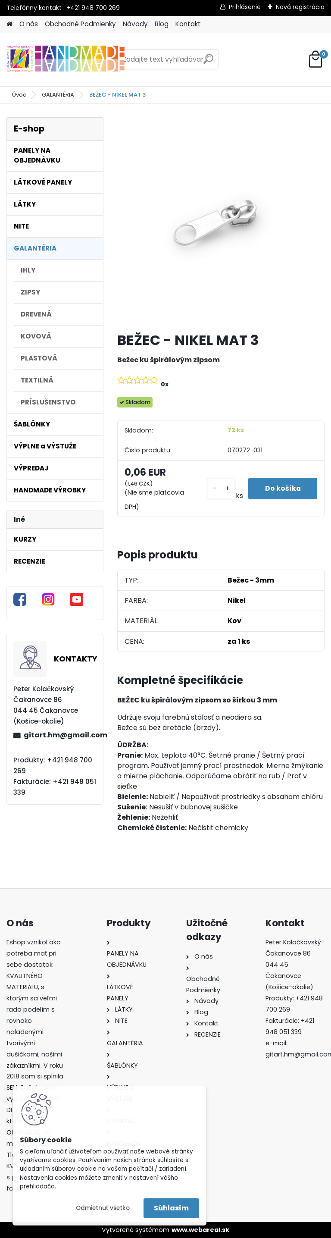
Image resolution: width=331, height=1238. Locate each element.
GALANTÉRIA (58, 95)
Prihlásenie (245, 7)
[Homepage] (9, 24)
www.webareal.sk (200, 1229)
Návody (135, 23)
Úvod (19, 95)
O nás (28, 23)
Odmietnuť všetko (103, 1208)
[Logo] (65, 59)
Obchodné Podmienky (80, 23)
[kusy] (219, 488)
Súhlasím (171, 1208)
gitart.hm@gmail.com (60, 735)
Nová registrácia (300, 7)
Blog (162, 23)
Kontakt (188, 23)
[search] (208, 62)
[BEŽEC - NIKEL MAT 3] (221, 221)
